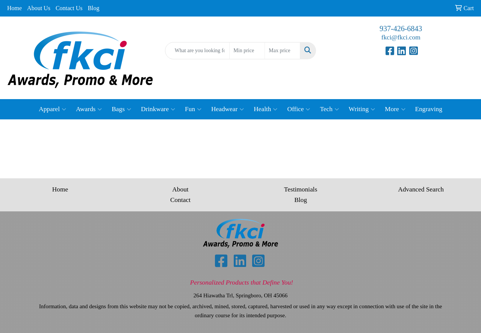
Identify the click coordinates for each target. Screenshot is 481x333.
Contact (180, 199)
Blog (93, 8)
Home (14, 8)
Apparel (52, 109)
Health (265, 109)
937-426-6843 (401, 28)
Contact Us (69, 8)
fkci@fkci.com (400, 37)
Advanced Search (421, 189)
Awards (89, 109)
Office (298, 109)
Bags (121, 109)
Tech (329, 109)
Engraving (428, 109)
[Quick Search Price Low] (247, 50)
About (180, 189)
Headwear (227, 109)
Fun (193, 109)
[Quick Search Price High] (282, 50)
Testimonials (300, 189)
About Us (38, 8)
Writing (362, 109)
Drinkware (158, 109)
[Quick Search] (197, 50)
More (395, 109)
